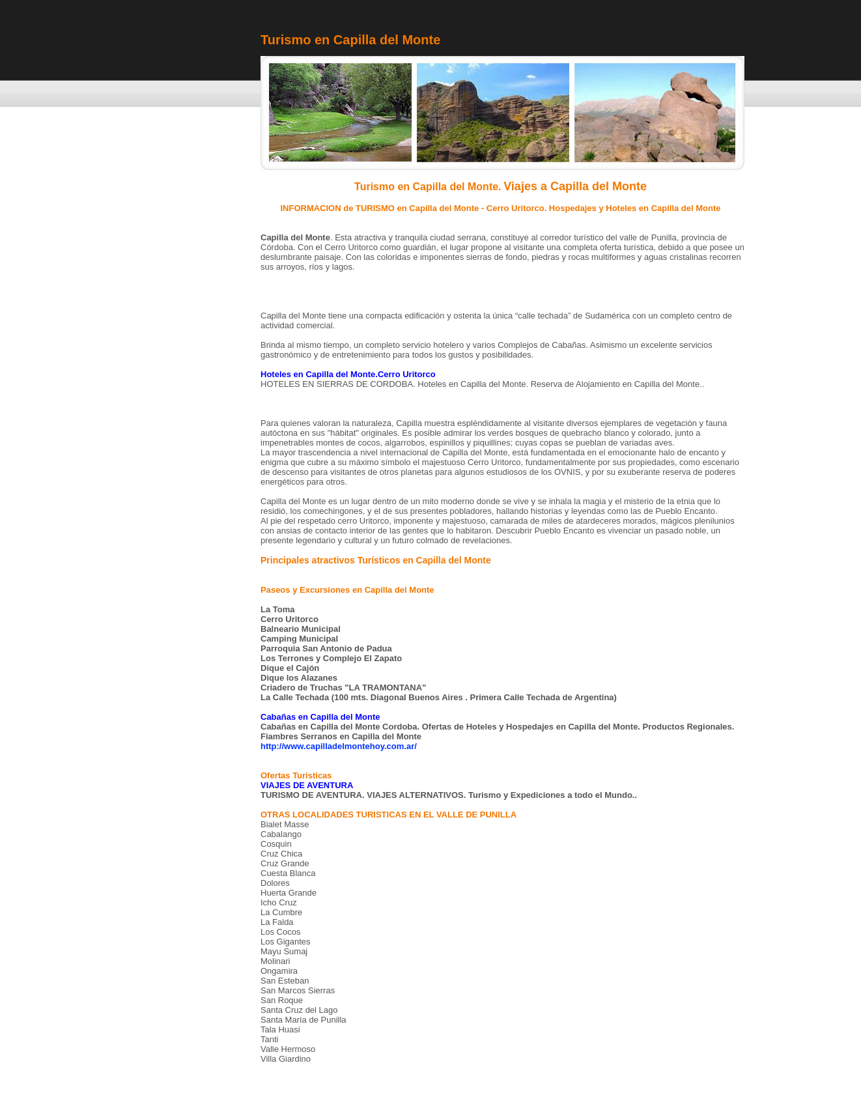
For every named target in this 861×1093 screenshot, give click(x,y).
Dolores (275, 883)
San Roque (282, 1000)
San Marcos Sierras (298, 990)
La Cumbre (281, 912)
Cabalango (281, 834)
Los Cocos (280, 932)
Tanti (269, 1039)
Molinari (275, 961)
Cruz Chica (281, 854)
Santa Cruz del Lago (299, 1010)
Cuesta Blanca (288, 873)
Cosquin (276, 844)
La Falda (277, 922)
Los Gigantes (286, 941)
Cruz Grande (285, 863)
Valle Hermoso (288, 1049)
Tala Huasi (280, 1029)
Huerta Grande (289, 893)
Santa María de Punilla (303, 1020)
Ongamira (279, 971)
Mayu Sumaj (284, 951)
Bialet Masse (285, 824)
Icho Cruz (279, 902)
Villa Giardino (286, 1059)
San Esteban (285, 981)
